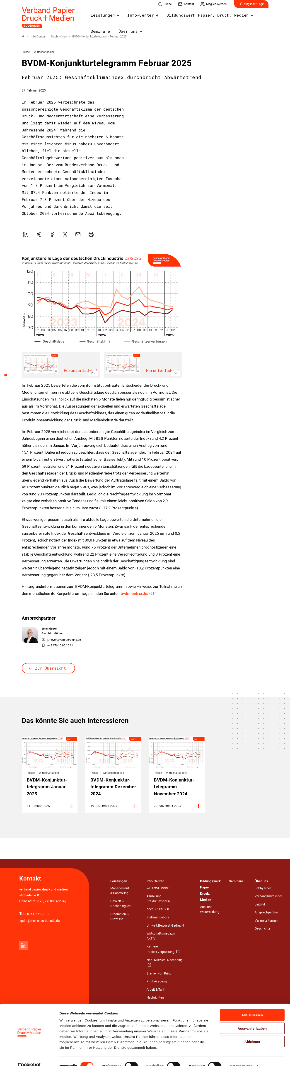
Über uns (98, 32)
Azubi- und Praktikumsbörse (159, 899)
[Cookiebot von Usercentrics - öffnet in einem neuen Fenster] (29, 1057)
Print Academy (157, 982)
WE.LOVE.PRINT (158, 888)
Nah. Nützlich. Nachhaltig (165, 960)
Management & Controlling (119, 890)
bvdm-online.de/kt (136, 593)
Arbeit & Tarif (156, 990)
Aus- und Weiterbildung (209, 909)
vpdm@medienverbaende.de (39, 921)
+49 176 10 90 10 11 (57, 645)
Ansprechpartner (266, 913)
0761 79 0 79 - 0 (38, 914)
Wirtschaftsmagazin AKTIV (161, 936)
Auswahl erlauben (252, 1019)
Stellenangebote (158, 917)
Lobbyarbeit (263, 888)
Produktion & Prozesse (119, 917)
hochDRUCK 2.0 (158, 909)
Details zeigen (241, 1057)
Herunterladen (81, 371)
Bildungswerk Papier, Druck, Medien (190, 17)
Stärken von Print (159, 973)
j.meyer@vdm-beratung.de (61, 640)
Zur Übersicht (50, 668)
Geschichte (262, 929)
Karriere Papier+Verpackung (161, 949)
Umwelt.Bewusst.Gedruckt (165, 925)
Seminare (244, 17)
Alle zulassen (252, 1006)
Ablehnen (252, 1033)
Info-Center (133, 17)
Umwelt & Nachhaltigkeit (120, 903)
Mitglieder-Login (251, 6)
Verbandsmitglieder (268, 896)
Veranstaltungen (266, 921)
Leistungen (100, 17)
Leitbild (260, 904)
